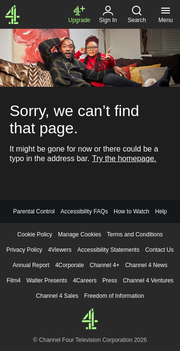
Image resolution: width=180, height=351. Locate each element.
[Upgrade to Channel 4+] (79, 14)
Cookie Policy (34, 234)
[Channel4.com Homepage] (12, 14)
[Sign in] (108, 14)
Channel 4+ (105, 265)
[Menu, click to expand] (165, 14)
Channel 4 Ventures (148, 280)
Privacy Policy (24, 249)
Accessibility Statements (108, 249)
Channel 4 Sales (57, 295)
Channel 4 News (146, 265)
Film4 (14, 280)
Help (161, 211)
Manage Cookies (79, 234)
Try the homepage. (124, 158)
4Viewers (60, 249)
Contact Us (159, 249)
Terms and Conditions (135, 234)
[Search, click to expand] (136, 14)
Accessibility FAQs (84, 211)
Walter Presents (46, 280)
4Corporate (69, 265)
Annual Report (30, 265)
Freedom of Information (114, 295)
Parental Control (34, 211)
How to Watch (131, 211)
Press (109, 280)
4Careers (84, 280)
